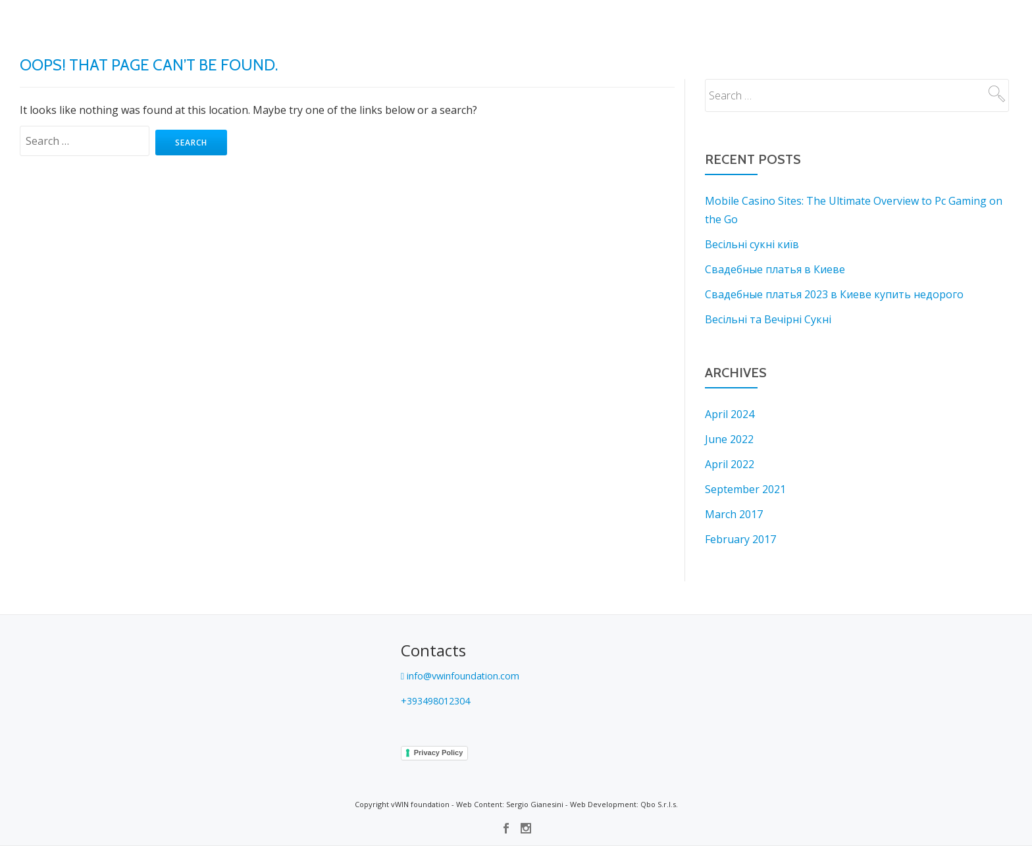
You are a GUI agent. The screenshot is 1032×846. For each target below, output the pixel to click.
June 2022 (729, 439)
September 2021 (745, 489)
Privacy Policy (438, 752)
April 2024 (729, 414)
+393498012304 (439, 700)
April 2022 (729, 464)
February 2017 (740, 539)
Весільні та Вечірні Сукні (768, 319)
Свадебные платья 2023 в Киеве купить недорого (834, 294)
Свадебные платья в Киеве (775, 269)
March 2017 (734, 514)
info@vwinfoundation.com (468, 675)
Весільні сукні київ (752, 244)
